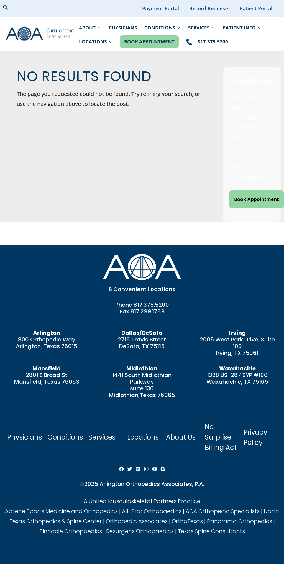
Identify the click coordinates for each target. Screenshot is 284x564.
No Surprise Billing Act (221, 437)
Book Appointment (149, 41)
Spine (235, 166)
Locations (93, 42)
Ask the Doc (243, 96)
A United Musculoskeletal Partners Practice (142, 501)
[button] (10, 8)
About (87, 28)
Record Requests (209, 8)
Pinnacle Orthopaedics (70, 531)
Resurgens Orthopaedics (140, 531)
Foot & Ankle (244, 116)
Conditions (159, 28)
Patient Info (239, 28)
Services (198, 28)
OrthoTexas (187, 521)
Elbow (236, 106)
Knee (234, 146)
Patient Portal (256, 8)
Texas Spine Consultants (211, 531)
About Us (181, 437)
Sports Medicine (248, 176)
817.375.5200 (151, 305)
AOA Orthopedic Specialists (223, 511)
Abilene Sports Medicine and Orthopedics (61, 511)
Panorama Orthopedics (239, 521)
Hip (233, 136)
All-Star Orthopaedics (151, 511)
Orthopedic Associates (137, 521)
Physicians (123, 28)
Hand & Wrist (244, 126)
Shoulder (239, 156)
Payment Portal (160, 8)
